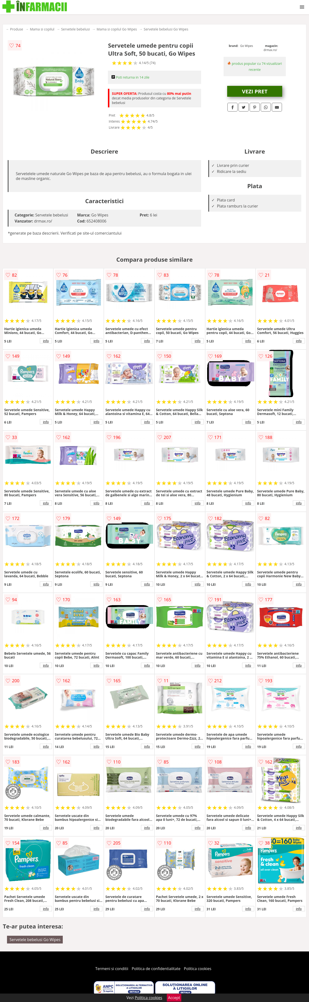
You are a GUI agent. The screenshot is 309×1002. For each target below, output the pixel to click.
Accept (174, 997)
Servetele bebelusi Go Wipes (166, 29)
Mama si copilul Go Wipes (117, 29)
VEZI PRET (254, 91)
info (46, 341)
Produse (16, 29)
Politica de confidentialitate (156, 968)
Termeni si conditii (111, 968)
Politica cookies (197, 968)
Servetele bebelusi (75, 29)
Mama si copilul (42, 29)
